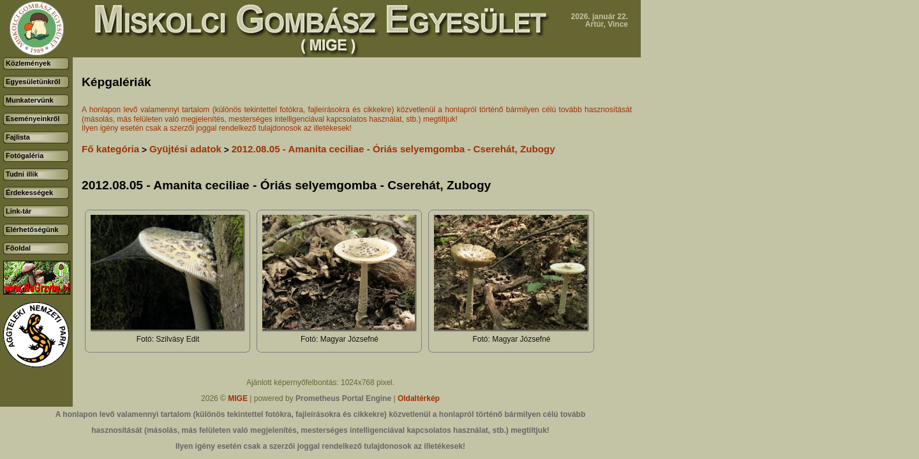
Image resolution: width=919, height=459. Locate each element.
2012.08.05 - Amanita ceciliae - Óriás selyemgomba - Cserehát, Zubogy (393, 148)
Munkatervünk (30, 100)
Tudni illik (22, 174)
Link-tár (18, 211)
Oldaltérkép (419, 398)
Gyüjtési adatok (185, 148)
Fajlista (18, 137)
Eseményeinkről (32, 118)
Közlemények (28, 63)
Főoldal (18, 248)
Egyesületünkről (33, 81)
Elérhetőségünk (32, 229)
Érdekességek (29, 192)
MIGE (238, 398)
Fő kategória (110, 148)
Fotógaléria (24, 155)
